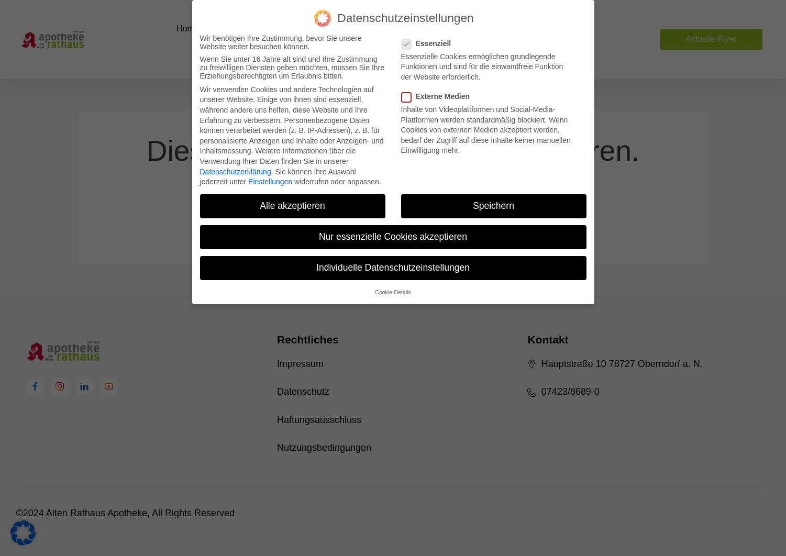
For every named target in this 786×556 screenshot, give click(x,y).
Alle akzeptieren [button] (292, 206)
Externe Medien (439, 96)
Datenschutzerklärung (235, 172)
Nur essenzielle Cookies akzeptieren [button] (393, 236)
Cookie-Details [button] (393, 292)
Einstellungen (270, 181)
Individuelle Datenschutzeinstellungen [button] (393, 267)
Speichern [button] (493, 206)
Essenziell (429, 43)
